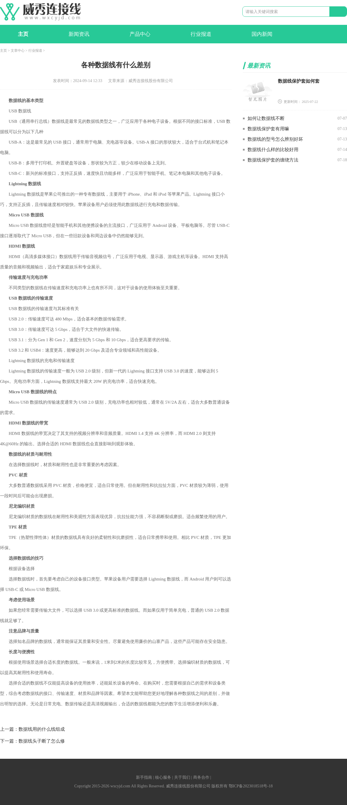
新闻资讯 (79, 34)
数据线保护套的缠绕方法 (273, 159)
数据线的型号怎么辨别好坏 (275, 139)
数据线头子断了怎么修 (42, 741)
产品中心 (140, 34)
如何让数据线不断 (266, 118)
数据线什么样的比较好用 (273, 149)
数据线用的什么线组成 (42, 729)
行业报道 (201, 34)
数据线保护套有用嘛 (268, 128)
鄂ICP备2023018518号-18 (251, 786)
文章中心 (18, 51)
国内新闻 (262, 34)
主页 (23, 34)
